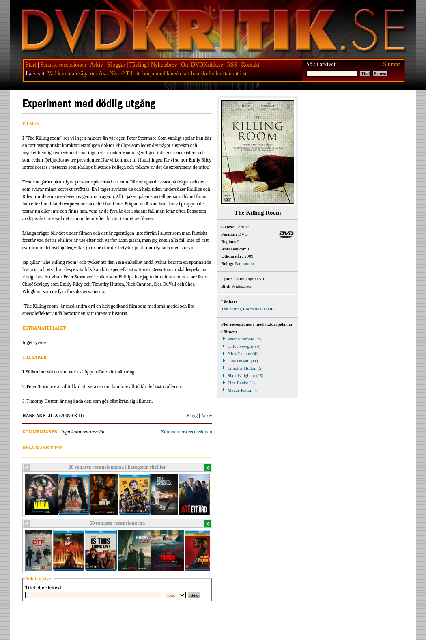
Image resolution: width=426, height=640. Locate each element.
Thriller (242, 226)
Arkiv (96, 65)
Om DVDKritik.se (202, 65)
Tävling (138, 65)
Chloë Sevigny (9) (240, 346)
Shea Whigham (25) (242, 375)
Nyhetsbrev (164, 65)
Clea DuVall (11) (239, 360)
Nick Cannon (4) (239, 353)
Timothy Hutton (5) (241, 368)
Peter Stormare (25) (242, 338)
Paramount (244, 263)
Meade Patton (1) (239, 390)
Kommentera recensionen (186, 432)
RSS (232, 65)
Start (31, 65)
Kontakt (250, 65)
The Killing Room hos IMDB (247, 308)
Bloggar (116, 65)
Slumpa (391, 64)
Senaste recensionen (63, 65)
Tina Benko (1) (238, 382)
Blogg (192, 415)
